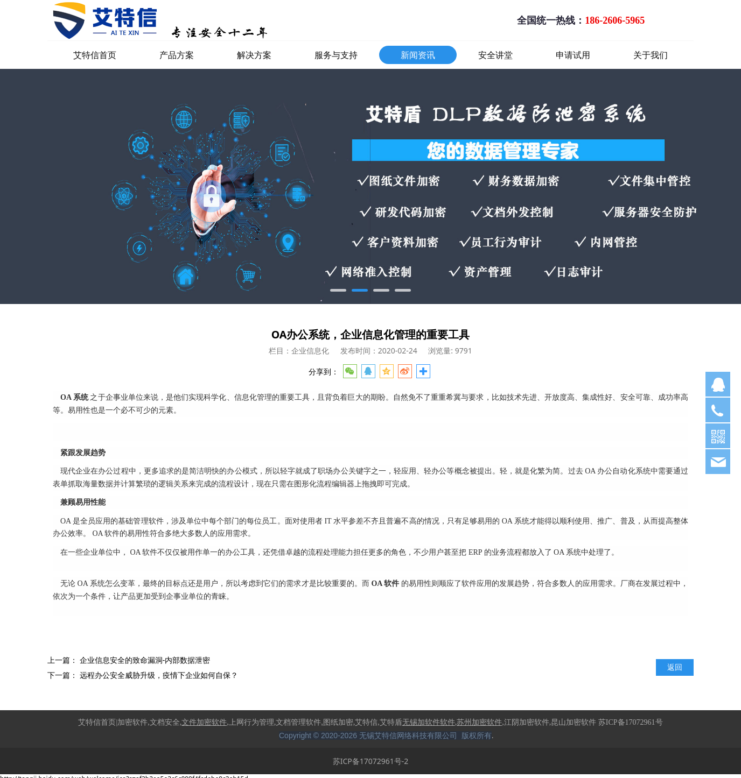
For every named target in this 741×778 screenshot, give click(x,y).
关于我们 (650, 55)
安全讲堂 (495, 55)
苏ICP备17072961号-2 (371, 761)
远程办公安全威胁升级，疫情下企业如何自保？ (159, 675)
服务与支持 (336, 55)
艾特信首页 (94, 55)
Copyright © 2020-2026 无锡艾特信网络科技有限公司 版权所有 (385, 735)
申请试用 (573, 55)
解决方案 (254, 55)
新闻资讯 (418, 55)
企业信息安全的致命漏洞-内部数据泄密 (145, 660)
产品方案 (176, 55)
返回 (674, 667)
